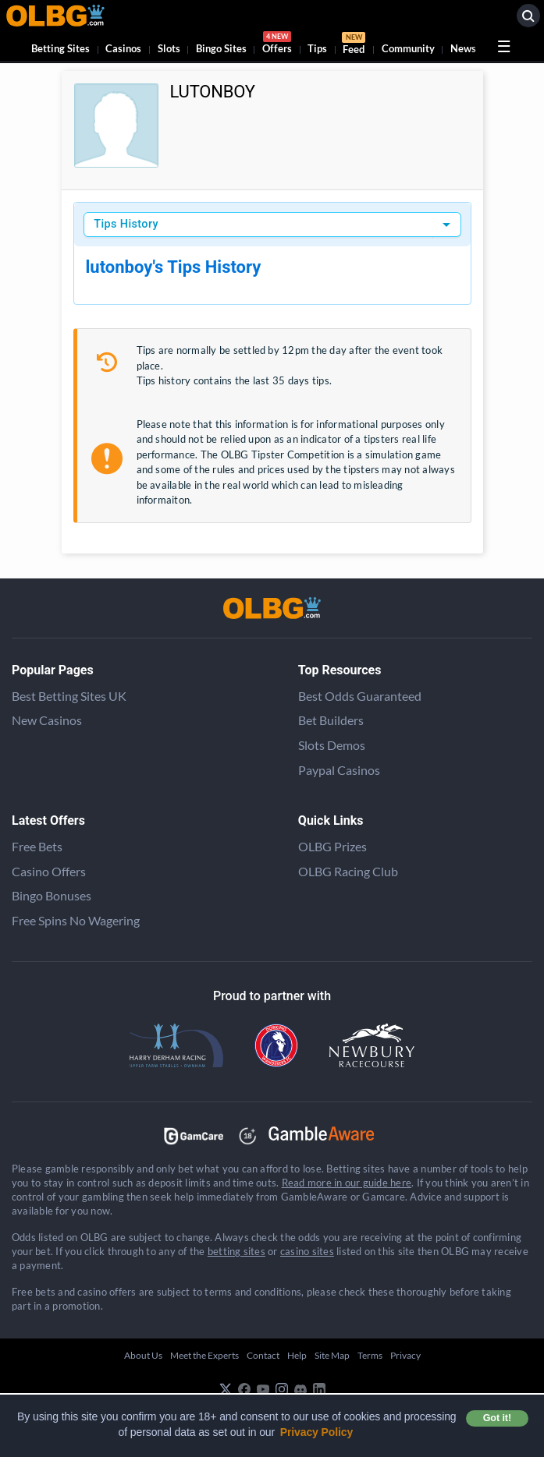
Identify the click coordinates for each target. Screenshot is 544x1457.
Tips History (126, 224)
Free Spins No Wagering (76, 920)
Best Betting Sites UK (69, 695)
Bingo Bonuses (51, 895)
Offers (277, 45)
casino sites (307, 1251)
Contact (263, 1355)
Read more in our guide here (346, 1182)
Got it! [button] (497, 1418)
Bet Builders (331, 720)
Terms (369, 1355)
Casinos (123, 48)
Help (297, 1355)
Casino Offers (49, 871)
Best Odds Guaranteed (359, 695)
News (463, 48)
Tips (317, 48)
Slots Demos (331, 744)
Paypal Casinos (339, 769)
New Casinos (47, 720)
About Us (143, 1355)
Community (408, 48)
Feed (353, 45)
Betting (60, 48)
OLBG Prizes (332, 846)
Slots (169, 48)
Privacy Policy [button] (317, 1432)
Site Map (332, 1355)
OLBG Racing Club (348, 871)
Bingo (221, 48)
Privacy (405, 1355)
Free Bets (37, 846)
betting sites (236, 1251)
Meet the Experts (204, 1355)
